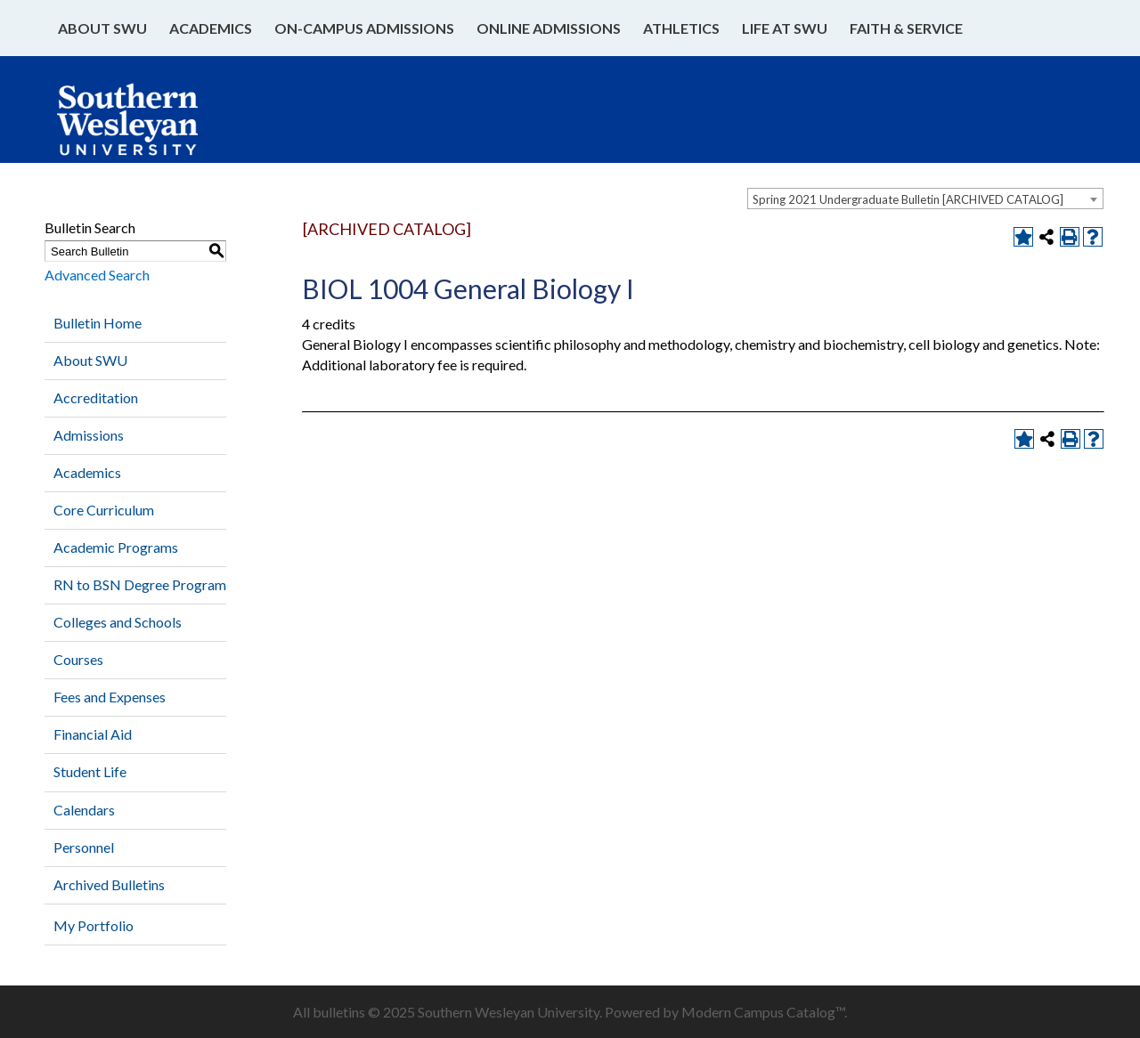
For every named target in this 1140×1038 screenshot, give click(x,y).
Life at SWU (784, 28)
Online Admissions (548, 28)
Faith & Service (906, 28)
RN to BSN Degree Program (139, 584)
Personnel (83, 847)
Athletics (681, 28)
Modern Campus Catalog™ (762, 1011)
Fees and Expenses (109, 696)
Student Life (89, 771)
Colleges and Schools (117, 621)
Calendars (84, 809)
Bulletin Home (97, 322)
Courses (78, 659)
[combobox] (925, 198)
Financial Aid (92, 734)
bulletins (339, 1011)
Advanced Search (97, 274)
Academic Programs (115, 547)
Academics (210, 28)
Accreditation (95, 397)
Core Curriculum (103, 509)
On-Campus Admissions (364, 28)
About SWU (102, 28)
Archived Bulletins (109, 884)
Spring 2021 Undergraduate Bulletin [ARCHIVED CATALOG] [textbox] (908, 199)
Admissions (88, 434)
